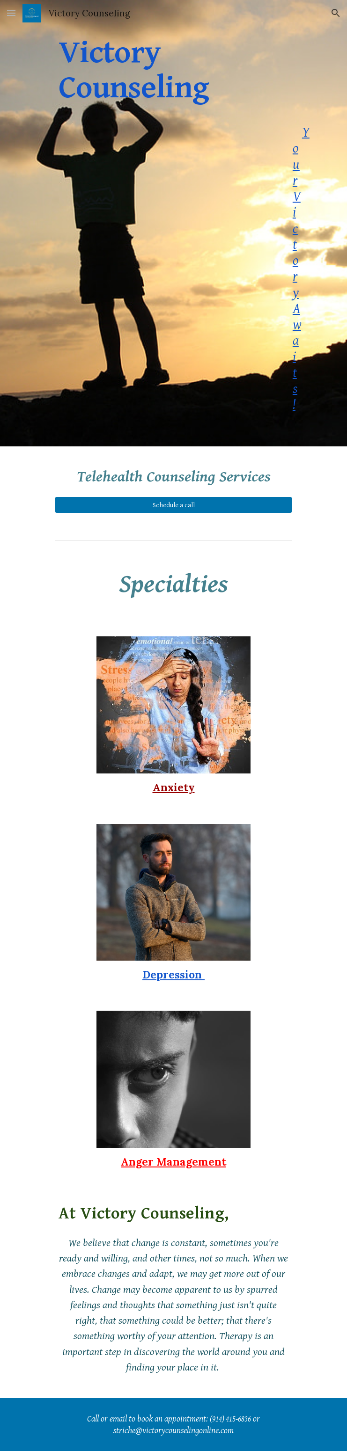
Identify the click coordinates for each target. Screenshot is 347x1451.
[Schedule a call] (173, 505)
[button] (11, 13)
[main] (173, 223)
